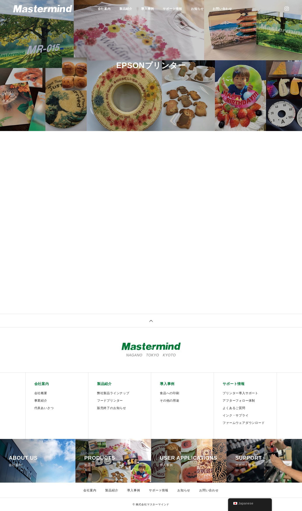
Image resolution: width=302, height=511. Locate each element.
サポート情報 (172, 8)
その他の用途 (169, 400)
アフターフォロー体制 (239, 400)
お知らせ (197, 8)
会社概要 (40, 393)
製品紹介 (125, 8)
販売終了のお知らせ (111, 408)
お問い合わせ (222, 8)
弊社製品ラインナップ (113, 393)
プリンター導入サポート (240, 393)
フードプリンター (110, 400)
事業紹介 (40, 400)
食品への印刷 (169, 393)
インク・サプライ (235, 415)
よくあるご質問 (234, 408)
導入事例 (147, 8)
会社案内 (104, 8)
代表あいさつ (44, 408)
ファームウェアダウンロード (244, 423)
